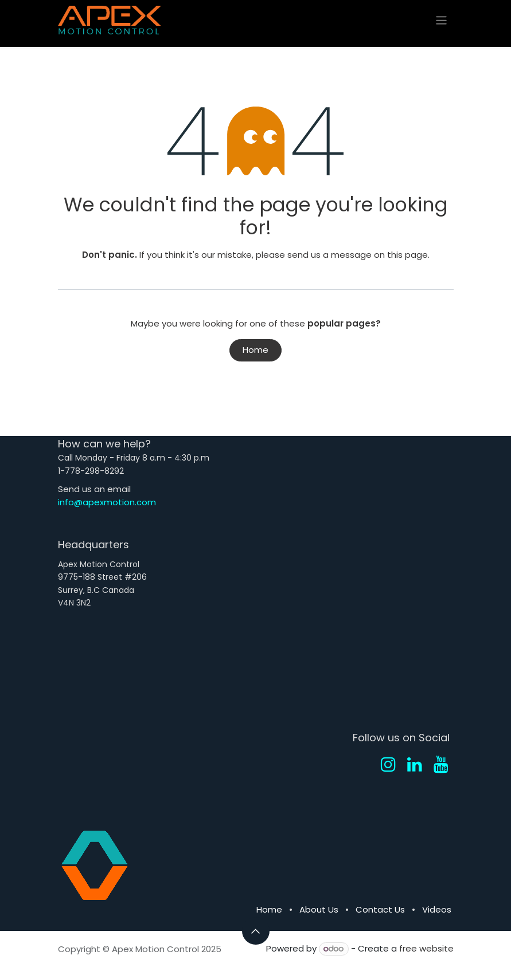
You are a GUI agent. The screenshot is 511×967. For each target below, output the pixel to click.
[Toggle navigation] (441, 19)
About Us (318, 909)
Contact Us (380, 909)
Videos (436, 909)
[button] (256, 931)
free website (426, 948)
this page (407, 255)
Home (255, 350)
